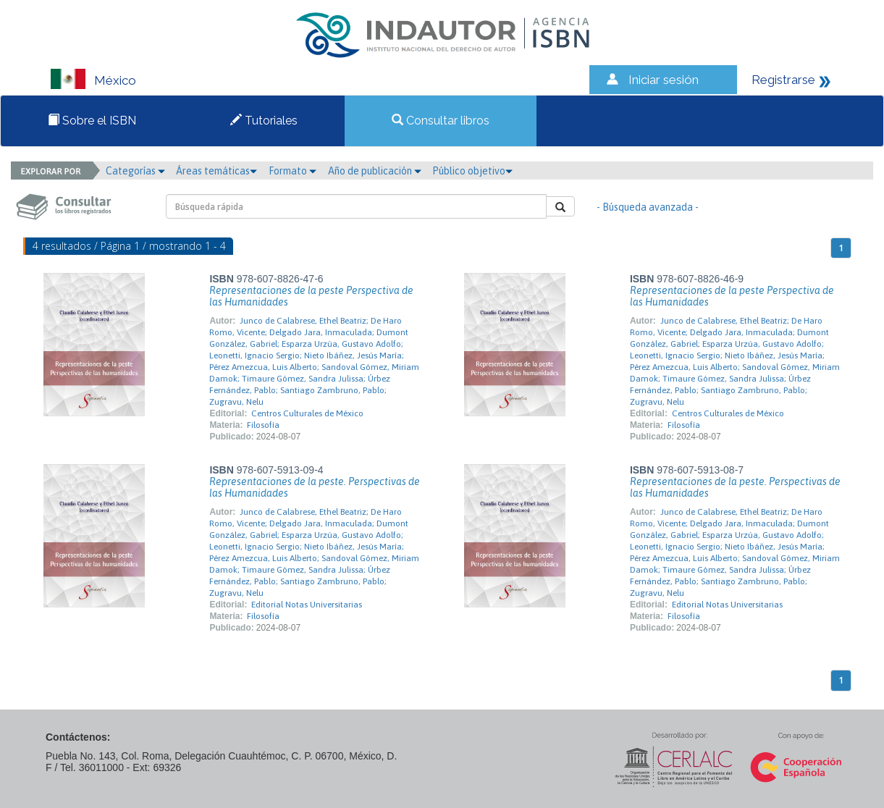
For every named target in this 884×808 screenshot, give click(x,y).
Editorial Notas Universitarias (306, 604)
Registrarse (783, 79)
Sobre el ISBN (92, 120)
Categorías (135, 171)
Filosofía (263, 425)
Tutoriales (264, 120)
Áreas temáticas (216, 171)
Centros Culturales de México (307, 413)
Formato (292, 171)
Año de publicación (374, 171)
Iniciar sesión (663, 79)
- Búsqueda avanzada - (648, 207)
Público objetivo (472, 171)
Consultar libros (440, 120)
